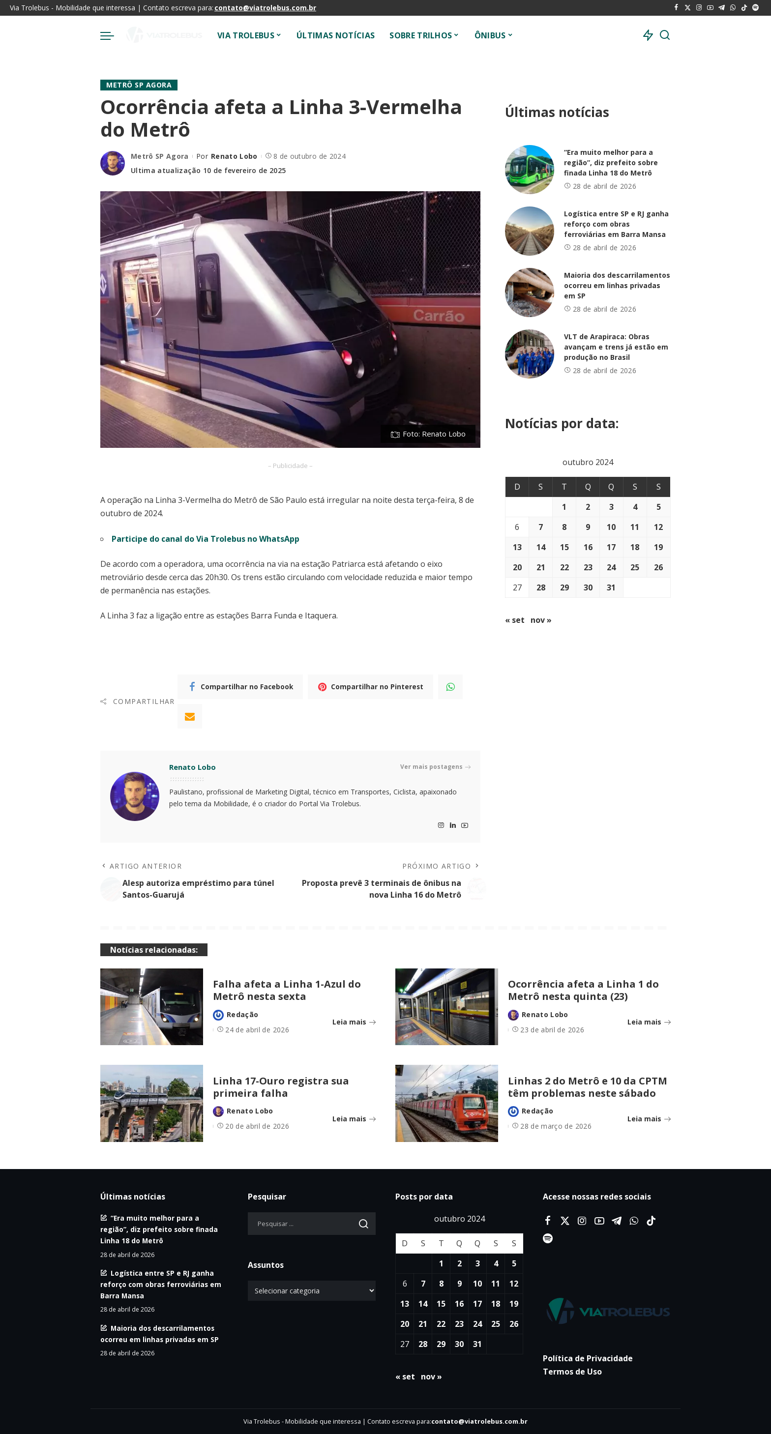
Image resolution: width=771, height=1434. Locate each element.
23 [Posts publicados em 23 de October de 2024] (588, 567)
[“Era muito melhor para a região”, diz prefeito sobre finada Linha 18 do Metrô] (529, 169)
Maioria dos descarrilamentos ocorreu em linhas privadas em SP (617, 285)
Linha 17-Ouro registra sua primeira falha (281, 1087)
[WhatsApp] (733, 8)
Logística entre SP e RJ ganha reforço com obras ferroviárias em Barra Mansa (616, 224)
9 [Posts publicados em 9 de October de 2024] (588, 527)
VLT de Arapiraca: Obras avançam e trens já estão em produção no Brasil (616, 347)
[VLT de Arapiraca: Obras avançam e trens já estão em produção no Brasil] (529, 354)
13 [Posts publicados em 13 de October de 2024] (517, 547)
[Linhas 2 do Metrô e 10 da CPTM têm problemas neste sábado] (446, 1103)
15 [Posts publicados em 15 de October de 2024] (564, 547)
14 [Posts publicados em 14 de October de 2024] (540, 547)
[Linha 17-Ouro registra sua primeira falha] (151, 1103)
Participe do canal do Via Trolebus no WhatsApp (205, 538)
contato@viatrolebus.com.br (265, 7)
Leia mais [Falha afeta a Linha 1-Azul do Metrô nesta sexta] (354, 1021)
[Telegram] (721, 8)
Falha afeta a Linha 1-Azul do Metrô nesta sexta (287, 990)
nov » (541, 620)
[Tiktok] (744, 8)
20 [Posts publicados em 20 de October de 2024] (517, 567)
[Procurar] (665, 35)
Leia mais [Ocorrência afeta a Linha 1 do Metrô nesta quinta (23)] (649, 1021)
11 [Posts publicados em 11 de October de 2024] (634, 527)
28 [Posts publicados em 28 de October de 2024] (540, 587)
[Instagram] (699, 8)
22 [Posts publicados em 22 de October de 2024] (564, 567)
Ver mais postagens (435, 767)
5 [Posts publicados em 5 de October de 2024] (658, 506)
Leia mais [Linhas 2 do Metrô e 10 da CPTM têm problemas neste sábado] (649, 1118)
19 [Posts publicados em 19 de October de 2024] (658, 547)
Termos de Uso (572, 1371)
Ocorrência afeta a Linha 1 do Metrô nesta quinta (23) (583, 990)
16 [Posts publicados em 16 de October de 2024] (588, 547)
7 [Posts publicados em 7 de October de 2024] (540, 527)
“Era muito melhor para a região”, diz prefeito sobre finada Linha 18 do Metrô (611, 162)
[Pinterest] (370, 686)
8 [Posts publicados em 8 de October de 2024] (564, 527)
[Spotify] (755, 8)
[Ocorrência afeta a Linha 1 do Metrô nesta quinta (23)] (446, 1007)
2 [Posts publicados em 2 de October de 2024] (588, 506)
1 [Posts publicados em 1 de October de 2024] (564, 506)
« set (515, 620)
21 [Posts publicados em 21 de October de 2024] (540, 567)
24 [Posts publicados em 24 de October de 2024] (611, 567)
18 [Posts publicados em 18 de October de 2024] (634, 547)
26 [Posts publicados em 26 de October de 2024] (658, 567)
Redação (242, 1014)
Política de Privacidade (588, 1358)
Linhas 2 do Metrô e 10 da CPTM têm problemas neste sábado (587, 1087)
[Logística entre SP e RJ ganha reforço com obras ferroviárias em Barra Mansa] (529, 231)
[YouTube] (710, 8)
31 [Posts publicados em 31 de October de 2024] (611, 587)
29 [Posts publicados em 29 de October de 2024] (564, 587)
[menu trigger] (112, 35)
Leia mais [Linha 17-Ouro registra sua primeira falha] (354, 1118)
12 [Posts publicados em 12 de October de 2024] (658, 527)
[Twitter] (687, 8)
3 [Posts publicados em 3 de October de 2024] (611, 506)
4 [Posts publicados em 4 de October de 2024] (635, 506)
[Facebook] (676, 8)
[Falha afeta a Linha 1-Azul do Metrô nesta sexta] (151, 1007)
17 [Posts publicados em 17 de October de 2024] (611, 547)
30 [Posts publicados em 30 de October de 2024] (588, 587)
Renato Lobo (234, 156)
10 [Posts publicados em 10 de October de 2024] (611, 527)
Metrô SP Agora (139, 84)
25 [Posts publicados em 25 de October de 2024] (634, 567)
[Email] (190, 716)
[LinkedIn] (453, 825)
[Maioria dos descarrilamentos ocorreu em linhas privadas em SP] (529, 292)
